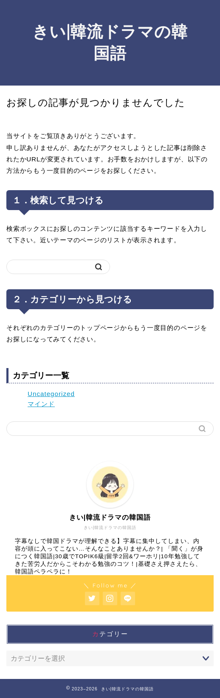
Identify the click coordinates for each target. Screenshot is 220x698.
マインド (41, 403)
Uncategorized (51, 393)
